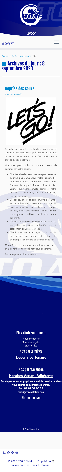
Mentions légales (31, 342)
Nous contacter (31, 338)
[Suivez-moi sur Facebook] (6, 43)
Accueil (5, 56)
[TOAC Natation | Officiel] (31, 14)
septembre (25, 56)
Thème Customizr (39, 465)
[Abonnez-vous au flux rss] (3, 43)
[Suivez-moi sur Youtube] (13, 43)
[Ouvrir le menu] (56, 42)
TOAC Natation (26, 461)
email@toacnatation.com (31, 392)
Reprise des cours (19, 88)
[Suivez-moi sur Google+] (10, 43)
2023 (14, 56)
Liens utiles (31, 345)
